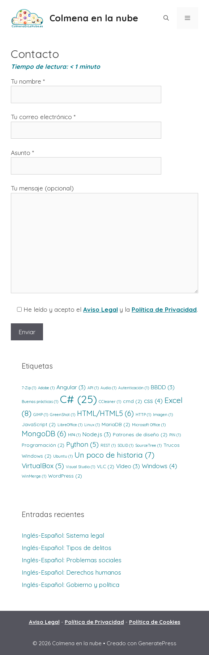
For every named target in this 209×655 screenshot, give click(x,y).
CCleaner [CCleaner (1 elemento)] (110, 401)
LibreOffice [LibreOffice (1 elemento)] (69, 424)
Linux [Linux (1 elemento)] (92, 424)
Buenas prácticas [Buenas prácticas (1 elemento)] (40, 401)
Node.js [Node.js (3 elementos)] (96, 434)
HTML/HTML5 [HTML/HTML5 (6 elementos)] (105, 413)
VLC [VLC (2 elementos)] (105, 466)
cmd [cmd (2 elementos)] (132, 401)
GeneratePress (157, 643)
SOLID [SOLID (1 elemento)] (125, 445)
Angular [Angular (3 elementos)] (71, 387)
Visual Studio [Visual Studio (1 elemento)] (80, 466)
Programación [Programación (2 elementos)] (43, 445)
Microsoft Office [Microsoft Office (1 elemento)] (149, 424)
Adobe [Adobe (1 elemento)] (46, 387)
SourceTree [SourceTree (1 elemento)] (148, 445)
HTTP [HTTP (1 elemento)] (143, 414)
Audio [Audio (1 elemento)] (108, 387)
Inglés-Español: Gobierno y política (70, 584)
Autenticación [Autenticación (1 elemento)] (133, 387)
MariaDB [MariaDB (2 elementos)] (116, 424)
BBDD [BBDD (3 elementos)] (163, 387)
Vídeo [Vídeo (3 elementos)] (128, 466)
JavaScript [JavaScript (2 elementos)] (39, 424)
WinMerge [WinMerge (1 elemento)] (34, 476)
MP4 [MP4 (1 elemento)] (74, 434)
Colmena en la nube (94, 18)
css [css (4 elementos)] (153, 400)
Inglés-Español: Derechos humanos (71, 572)
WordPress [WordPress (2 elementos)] (65, 476)
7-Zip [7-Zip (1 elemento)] (29, 387)
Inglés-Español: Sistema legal (63, 535)
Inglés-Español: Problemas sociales (71, 560)
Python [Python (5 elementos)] (82, 444)
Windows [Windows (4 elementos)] (159, 466)
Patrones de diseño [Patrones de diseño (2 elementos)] (140, 434)
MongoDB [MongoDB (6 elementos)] (44, 433)
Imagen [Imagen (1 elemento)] (163, 414)
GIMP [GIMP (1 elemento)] (40, 414)
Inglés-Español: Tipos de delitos (66, 547)
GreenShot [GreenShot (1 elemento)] (62, 414)
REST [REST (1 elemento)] (108, 445)
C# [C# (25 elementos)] (78, 399)
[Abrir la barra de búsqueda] (165, 18)
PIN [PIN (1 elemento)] (175, 434)
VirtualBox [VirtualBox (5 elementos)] (43, 465)
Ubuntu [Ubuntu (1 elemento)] (63, 456)
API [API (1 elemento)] (93, 387)
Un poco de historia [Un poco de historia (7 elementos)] (114, 454)
